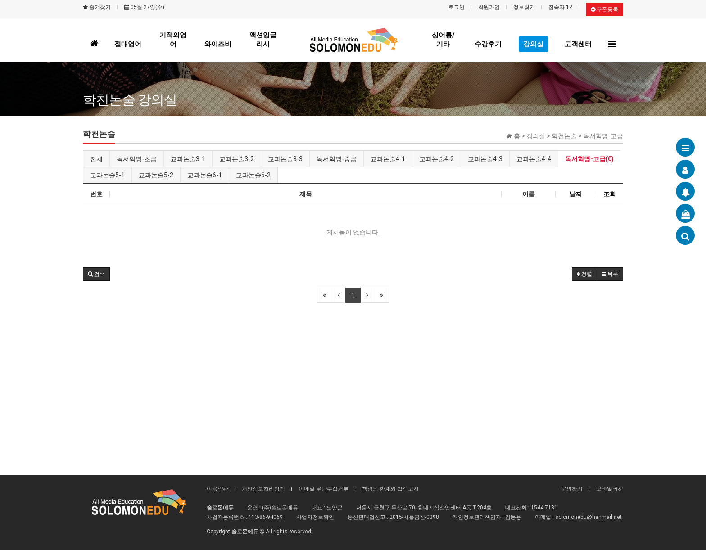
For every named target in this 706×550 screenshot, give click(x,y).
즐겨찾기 (97, 7)
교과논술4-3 (485, 158)
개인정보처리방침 (263, 489)
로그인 (456, 7)
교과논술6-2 (253, 175)
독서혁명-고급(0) (589, 158)
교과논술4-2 (436, 158)
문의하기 (572, 489)
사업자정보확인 (315, 517)
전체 (96, 158)
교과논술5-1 (107, 175)
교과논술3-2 (236, 158)
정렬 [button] (584, 274)
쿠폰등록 (604, 9)
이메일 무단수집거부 (323, 489)
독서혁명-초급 (137, 158)
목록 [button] (610, 274)
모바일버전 (609, 489)
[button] (96, 274)
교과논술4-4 (533, 158)
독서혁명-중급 (337, 158)
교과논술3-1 (188, 158)
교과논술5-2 (156, 175)
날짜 (576, 194)
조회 (609, 194)
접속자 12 (560, 7)
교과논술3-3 (285, 158)
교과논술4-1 (388, 158)
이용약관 (217, 489)
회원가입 (489, 7)
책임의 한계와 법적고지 (390, 489)
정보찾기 (524, 7)
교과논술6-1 (204, 175)
